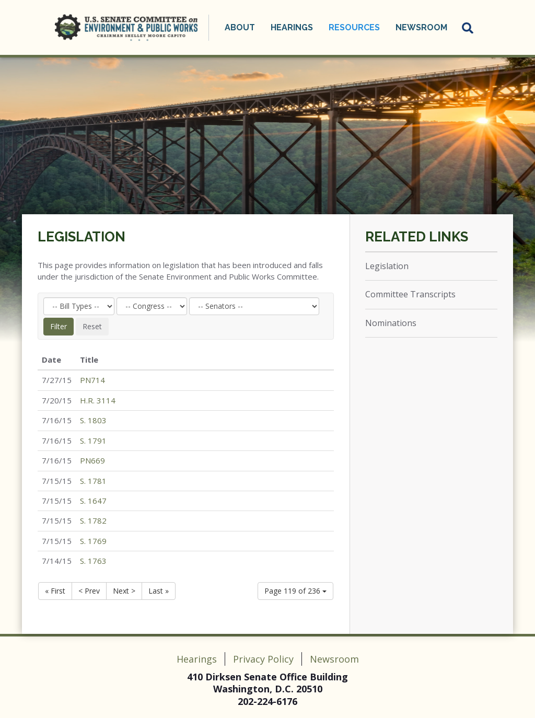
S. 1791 (93, 440)
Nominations (390, 323)
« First (55, 591)
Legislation (81, 237)
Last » (158, 591)
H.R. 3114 (97, 400)
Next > (124, 591)
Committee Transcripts (410, 294)
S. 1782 (93, 520)
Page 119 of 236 (295, 591)
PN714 (92, 380)
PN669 (92, 460)
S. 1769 (93, 541)
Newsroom (421, 27)
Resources (354, 27)
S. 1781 (93, 481)
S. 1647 (93, 500)
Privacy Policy (263, 659)
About (240, 27)
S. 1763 (93, 560)
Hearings (292, 27)
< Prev (89, 591)
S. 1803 (93, 420)
